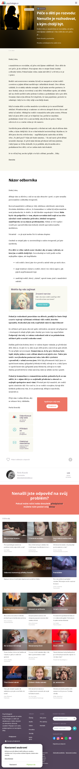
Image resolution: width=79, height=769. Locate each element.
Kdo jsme (43, 718)
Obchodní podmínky (59, 753)
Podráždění (57, 572)
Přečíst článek (42, 305)
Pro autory (43, 722)
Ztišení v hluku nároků (37, 682)
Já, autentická (58, 682)
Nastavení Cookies (71, 753)
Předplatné (52, 406)
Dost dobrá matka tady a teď (63, 539)
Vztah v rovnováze (60, 609)
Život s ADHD (58, 646)
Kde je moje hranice (12, 538)
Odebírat (75, 728)
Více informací (9, 758)
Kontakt (42, 726)
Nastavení (13, 765)
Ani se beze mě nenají (12, 646)
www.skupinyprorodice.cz (24, 478)
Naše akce (30, 738)
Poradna (32, 729)
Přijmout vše (31, 765)
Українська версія (59, 744)
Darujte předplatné (12, 741)
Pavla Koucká (22, 473)
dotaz (52, 506)
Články (31, 718)
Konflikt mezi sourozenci (13, 609)
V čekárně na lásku (36, 538)
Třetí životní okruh (11, 682)
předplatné (57, 503)
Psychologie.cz (10, 3)
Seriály (31, 733)
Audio (31, 722)
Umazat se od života (37, 609)
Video (31, 726)
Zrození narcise (43, 293)
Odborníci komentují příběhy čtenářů (18, 572)
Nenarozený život (36, 646)
